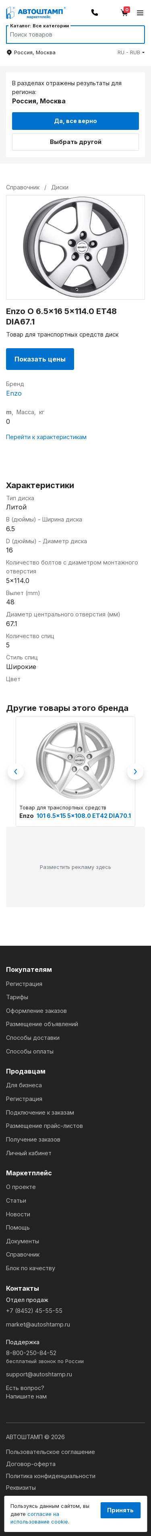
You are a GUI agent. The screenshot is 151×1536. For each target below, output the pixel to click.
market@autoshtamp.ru (38, 1324)
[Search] (68, 34)
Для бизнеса (24, 1085)
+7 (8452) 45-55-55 (34, 1310)
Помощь (18, 1227)
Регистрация (24, 983)
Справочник (22, 1254)
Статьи (16, 1200)
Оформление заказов (36, 1010)
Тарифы (17, 997)
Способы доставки (33, 1037)
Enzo (14, 393)
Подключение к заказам (40, 1112)
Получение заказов (33, 1139)
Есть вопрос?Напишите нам (26, 1392)
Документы (22, 1241)
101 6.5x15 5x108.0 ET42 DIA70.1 (84, 815)
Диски (59, 187)
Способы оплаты (30, 1051)
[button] (131, 52)
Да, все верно (75, 120)
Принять (120, 1510)
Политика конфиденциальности (50, 1475)
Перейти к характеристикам (46, 436)
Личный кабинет (29, 1153)
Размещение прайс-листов (44, 1125)
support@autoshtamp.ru (39, 1374)
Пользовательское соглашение (50, 1451)
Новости (18, 1214)
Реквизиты (21, 1487)
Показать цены (40, 359)
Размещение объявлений (42, 1024)
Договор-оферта (31, 1463)
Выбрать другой (75, 141)
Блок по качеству (30, 1268)
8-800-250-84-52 (75, 1357)
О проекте (21, 1186)
